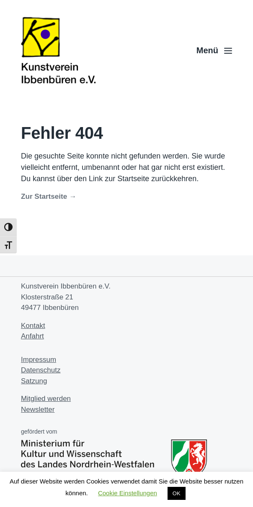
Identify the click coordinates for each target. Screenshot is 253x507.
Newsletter (37, 409)
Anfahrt (32, 336)
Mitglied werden (46, 399)
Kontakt (33, 326)
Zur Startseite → (48, 196)
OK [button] (177, 493)
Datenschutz (41, 370)
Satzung (34, 381)
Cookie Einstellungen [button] (127, 493)
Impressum (38, 360)
